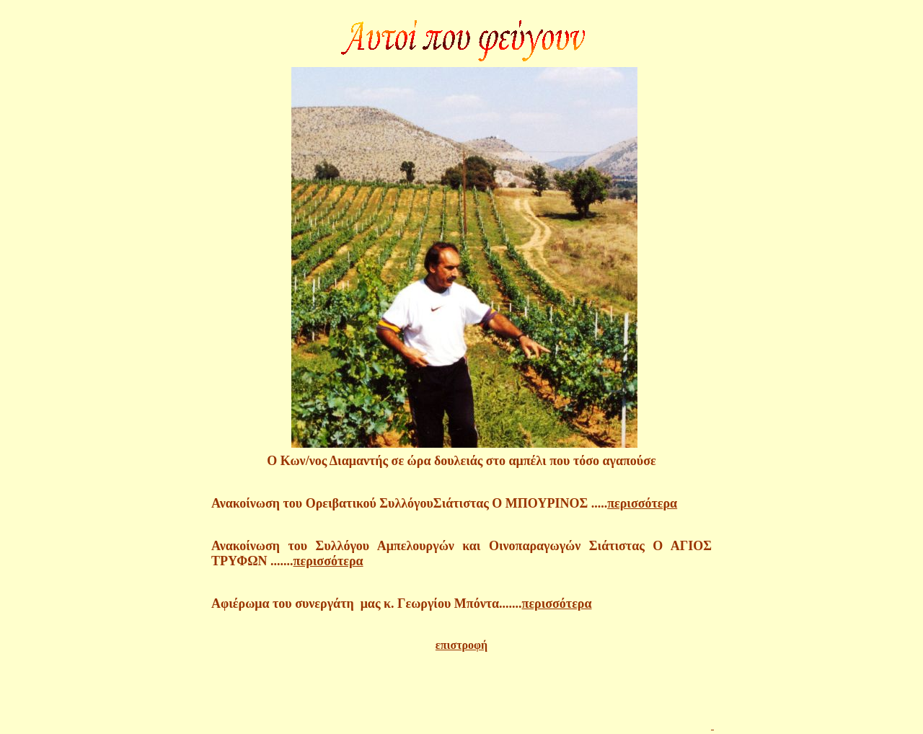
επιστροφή (461, 645)
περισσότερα (642, 503)
